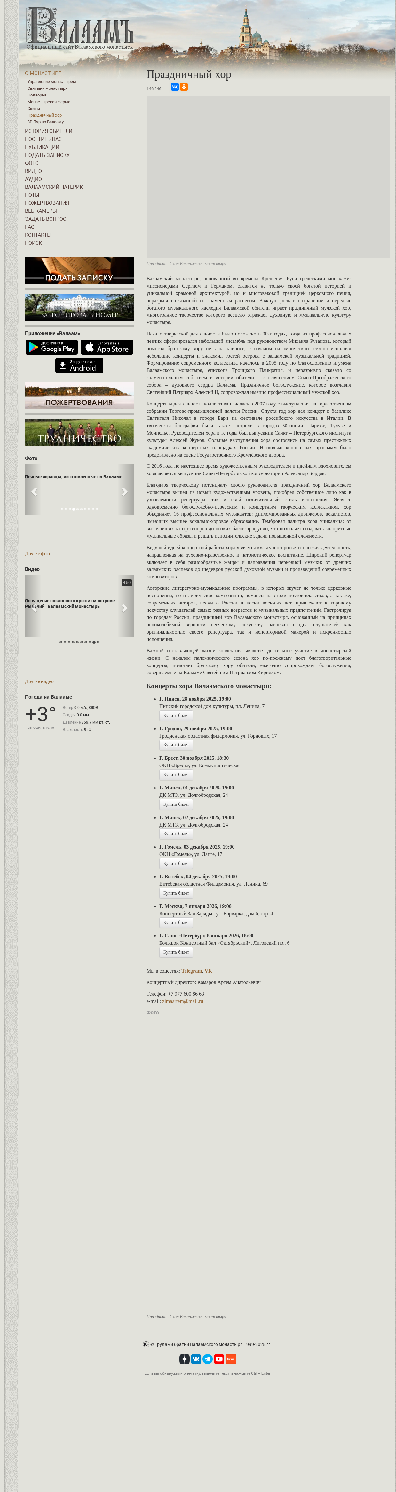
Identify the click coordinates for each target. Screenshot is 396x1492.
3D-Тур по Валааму (46, 121)
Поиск (33, 243)
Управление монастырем (52, 81)
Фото (32, 163)
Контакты (38, 235)
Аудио (33, 179)
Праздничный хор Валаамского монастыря (186, 1316)
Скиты (34, 108)
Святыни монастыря (47, 88)
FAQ (30, 227)
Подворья (37, 94)
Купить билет (176, 715)
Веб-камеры (41, 211)
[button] (33, 489)
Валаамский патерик (54, 187)
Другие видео (39, 681)
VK (208, 970)
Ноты (32, 195)
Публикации (42, 147)
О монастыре (43, 73)
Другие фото (38, 553)
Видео (33, 171)
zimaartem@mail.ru (182, 1001)
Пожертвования (47, 203)
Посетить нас (43, 139)
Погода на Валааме (48, 696)
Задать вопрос (45, 219)
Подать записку (47, 155)
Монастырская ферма (49, 101)
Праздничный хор (45, 115)
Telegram (191, 970)
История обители (48, 131)
